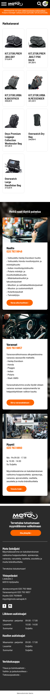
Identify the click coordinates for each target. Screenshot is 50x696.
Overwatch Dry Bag (36, 135)
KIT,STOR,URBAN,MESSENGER (36, 97)
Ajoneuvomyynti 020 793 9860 (17, 589)
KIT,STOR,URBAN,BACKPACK (13, 97)
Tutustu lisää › (17, 489)
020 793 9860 (14, 447)
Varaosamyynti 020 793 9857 (16, 592)
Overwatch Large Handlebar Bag (13, 182)
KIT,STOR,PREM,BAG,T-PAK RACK (36, 57)
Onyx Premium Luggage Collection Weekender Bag (13, 138)
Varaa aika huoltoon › (20, 302)
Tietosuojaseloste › (11, 675)
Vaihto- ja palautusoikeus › (15, 671)
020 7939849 (15, 595)
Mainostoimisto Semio (25, 693)
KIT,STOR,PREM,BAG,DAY (13, 55)
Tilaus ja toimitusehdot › (14, 668)
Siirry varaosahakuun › (20, 402)
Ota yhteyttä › (25, 533)
